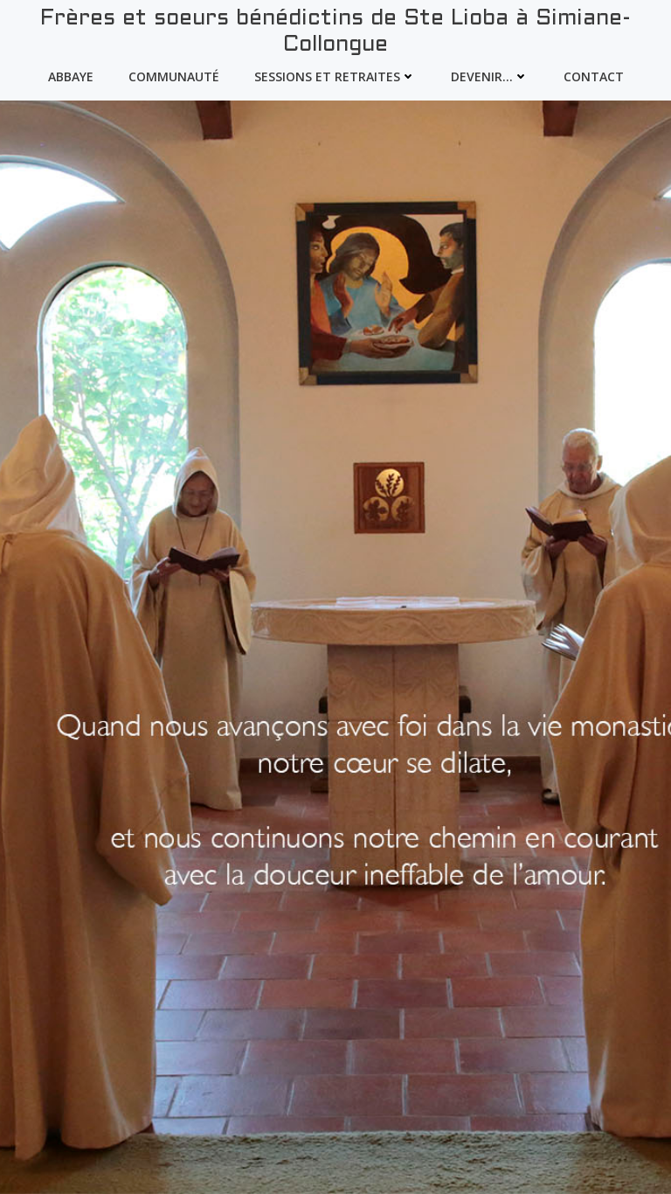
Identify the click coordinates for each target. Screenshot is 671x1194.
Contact (594, 76)
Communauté (173, 76)
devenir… (490, 76)
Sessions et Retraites (335, 76)
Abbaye (70, 76)
